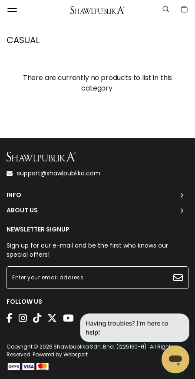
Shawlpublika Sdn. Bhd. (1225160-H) (99, 346)
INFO (14, 195)
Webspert (75, 354)
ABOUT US (22, 210)
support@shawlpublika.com (53, 173)
